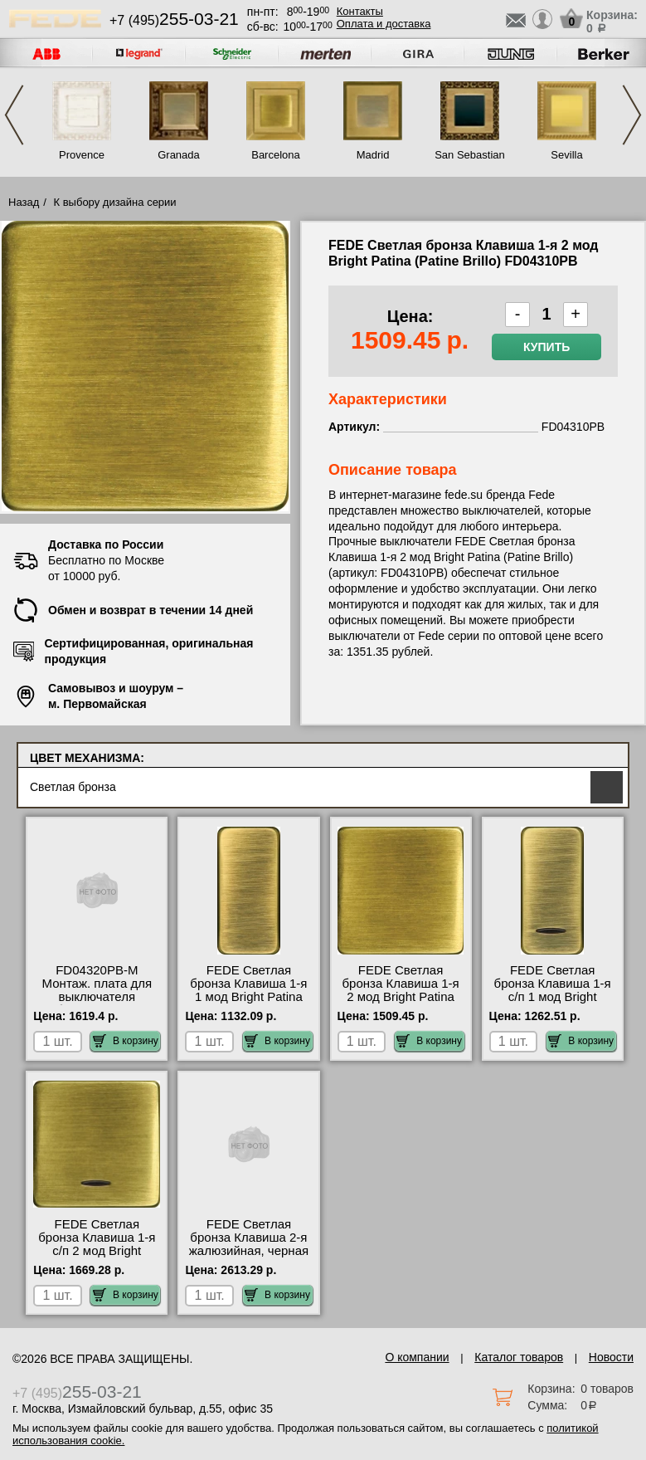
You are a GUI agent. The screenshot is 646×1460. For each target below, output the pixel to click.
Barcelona (275, 155)
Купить (546, 347)
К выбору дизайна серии (115, 202)
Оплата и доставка (384, 23)
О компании (417, 1357)
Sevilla (566, 155)
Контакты (360, 11)
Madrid (373, 155)
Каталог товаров (518, 1357)
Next (632, 115)
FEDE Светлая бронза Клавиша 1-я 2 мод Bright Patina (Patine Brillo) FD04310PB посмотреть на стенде (401, 1003)
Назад (23, 202)
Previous (14, 115)
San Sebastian (470, 155)
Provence (81, 155)
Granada (179, 155)
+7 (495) (174, 20)
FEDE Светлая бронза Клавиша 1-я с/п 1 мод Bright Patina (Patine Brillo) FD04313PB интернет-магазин (552, 1003)
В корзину (125, 1040)
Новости (611, 1357)
